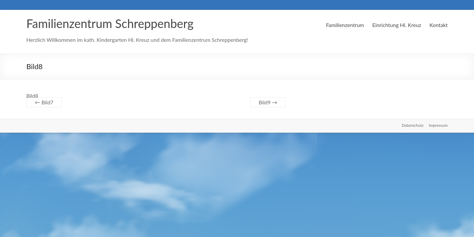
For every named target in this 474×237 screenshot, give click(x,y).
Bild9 (268, 102)
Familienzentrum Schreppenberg (110, 23)
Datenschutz (413, 125)
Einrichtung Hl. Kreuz (396, 25)
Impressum (438, 125)
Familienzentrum (345, 25)
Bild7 (44, 102)
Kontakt (439, 25)
